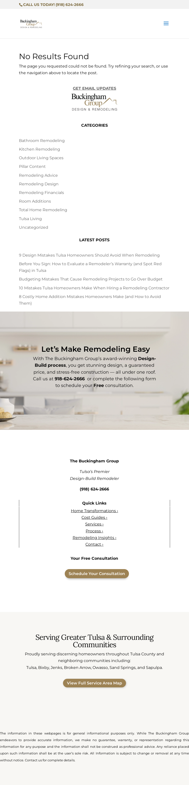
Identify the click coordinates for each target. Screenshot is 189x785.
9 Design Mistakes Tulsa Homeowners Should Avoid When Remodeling (89, 255)
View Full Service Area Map (94, 683)
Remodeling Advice (38, 175)
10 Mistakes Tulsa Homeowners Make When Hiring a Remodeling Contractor (94, 288)
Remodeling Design (39, 184)
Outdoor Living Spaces (41, 158)
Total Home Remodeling (43, 210)
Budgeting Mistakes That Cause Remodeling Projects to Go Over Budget (91, 279)
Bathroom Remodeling (42, 140)
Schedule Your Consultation (97, 573)
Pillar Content (32, 166)
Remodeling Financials (41, 192)
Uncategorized (33, 227)
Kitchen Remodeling (39, 149)
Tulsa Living (30, 218)
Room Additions (35, 201)
